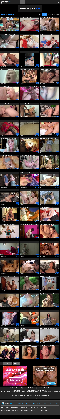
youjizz (17, 204)
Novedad (50, 14)
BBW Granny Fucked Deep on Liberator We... (29, 172)
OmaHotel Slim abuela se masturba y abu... (28, 224)
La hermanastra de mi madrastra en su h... (48, 138)
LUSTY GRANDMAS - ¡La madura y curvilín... (9, 190)
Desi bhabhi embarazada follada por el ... (8, 121)
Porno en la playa (4, 412)
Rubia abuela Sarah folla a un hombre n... (9, 224)
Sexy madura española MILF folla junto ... (9, 17)
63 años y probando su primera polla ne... (28, 293)
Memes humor (14, 407)
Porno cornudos (14, 412)
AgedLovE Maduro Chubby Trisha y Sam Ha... (9, 345)
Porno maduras (34, 407)
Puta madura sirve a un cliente (7, 207)
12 (10, 363)
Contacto (46, 403)
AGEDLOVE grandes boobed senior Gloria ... (49, 17)
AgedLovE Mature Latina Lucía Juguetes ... (28, 259)
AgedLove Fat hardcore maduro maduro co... (49, 34)
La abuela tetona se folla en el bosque (28, 276)
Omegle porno (24, 407)
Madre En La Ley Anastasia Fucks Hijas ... (9, 259)
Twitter (57, 403)
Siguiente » (16, 363)
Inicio (17, 2)
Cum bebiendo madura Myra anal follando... (49, 293)
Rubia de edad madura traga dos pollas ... (28, 241)
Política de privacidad (37, 403)
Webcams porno (14, 410)
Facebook (52, 403)
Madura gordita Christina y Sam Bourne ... (9, 241)
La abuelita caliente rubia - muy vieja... (8, 310)
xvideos (57, 31)
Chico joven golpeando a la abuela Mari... (48, 172)
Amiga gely (42, 86)
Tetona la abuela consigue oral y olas (8, 69)
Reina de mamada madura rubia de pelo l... (9, 138)
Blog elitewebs (24, 412)
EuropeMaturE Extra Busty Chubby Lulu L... (48, 190)
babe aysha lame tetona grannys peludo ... (9, 103)
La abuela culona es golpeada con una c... (28, 17)
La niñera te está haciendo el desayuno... (48, 328)
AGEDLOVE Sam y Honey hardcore (47, 207)
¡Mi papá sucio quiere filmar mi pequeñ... (48, 276)
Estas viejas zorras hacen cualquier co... (28, 69)
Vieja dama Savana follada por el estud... (8, 293)
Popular (45, 14)
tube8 (57, 66)
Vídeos (22, 2)
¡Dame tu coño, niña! (24, 328)
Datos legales (20, 403)
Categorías (28, 2)
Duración (56, 14)
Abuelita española (24, 207)
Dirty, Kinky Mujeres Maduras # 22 (27, 345)
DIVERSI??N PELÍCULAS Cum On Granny (48, 241)
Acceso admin (30, 415)
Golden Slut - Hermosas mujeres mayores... (49, 103)
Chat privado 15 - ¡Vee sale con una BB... (28, 51)
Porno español (44, 410)
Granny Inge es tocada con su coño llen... (48, 345)
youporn (17, 31)
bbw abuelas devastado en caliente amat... (28, 138)
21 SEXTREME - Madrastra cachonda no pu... (49, 155)
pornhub (37, 31)
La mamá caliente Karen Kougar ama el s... (48, 310)
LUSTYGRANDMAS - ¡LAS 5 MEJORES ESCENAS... (47, 121)
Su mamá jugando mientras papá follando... (9, 328)
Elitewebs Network (5, 407)
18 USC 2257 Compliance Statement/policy (30, 398)
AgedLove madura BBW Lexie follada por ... (29, 34)
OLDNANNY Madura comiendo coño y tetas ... (29, 155)
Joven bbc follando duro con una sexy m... (28, 103)
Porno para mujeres (25, 410)
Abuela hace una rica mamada (7, 172)
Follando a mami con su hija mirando (27, 190)
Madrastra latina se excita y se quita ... (8, 155)
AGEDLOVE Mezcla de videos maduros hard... (29, 86)
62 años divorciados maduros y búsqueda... (9, 276)
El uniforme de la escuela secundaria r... (9, 51)
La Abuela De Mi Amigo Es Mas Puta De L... (48, 51)
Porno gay (43, 407)
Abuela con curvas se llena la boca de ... (48, 69)
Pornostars (35, 2)
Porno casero (34, 410)
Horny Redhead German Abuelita (47, 224)
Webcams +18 (43, 2)
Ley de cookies (28, 403)
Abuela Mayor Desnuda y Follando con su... (28, 310)
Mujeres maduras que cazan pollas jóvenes (49, 259)
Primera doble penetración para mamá (8, 86)
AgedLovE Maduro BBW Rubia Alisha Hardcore (8, 34)
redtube (37, 239)
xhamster (57, 100)
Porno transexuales (5, 410)
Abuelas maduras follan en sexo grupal (28, 121)
